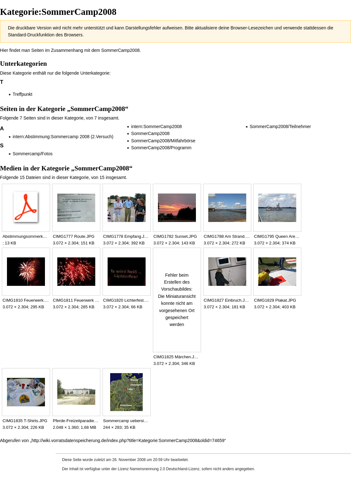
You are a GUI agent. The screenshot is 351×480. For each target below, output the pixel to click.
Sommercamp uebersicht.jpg (126, 420)
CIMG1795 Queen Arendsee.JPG (277, 236)
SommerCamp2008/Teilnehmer (280, 126)
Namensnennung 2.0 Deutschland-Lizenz (164, 469)
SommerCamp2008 (120, 50)
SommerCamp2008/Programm (161, 147)
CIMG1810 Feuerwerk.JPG (26, 300)
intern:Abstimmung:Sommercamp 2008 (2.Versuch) (63, 136)
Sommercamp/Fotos (33, 153)
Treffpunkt (22, 94)
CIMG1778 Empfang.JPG (126, 236)
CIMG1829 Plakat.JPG (275, 300)
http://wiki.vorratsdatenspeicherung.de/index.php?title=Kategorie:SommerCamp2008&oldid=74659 (128, 440)
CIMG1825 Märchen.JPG (177, 356)
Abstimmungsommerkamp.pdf (26, 236)
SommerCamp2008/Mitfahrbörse (163, 140)
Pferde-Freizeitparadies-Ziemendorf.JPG (76, 420)
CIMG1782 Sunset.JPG (175, 236)
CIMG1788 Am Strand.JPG (227, 236)
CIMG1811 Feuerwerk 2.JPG (76, 300)
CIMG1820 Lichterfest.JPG (126, 300)
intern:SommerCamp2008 (156, 126)
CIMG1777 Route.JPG (74, 236)
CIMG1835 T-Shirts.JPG (25, 420)
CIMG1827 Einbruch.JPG (227, 300)
